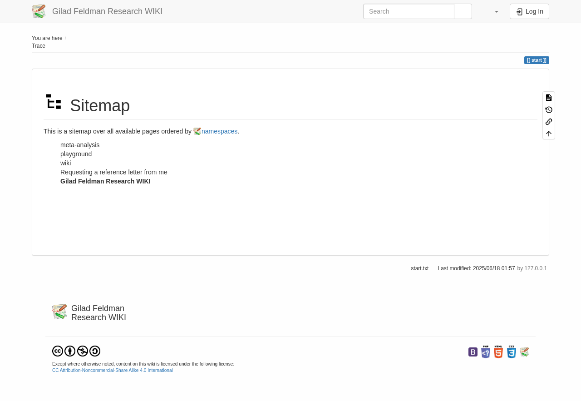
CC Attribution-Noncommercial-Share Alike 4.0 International (112, 370)
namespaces (219, 131)
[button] (492, 11)
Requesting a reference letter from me (113, 172)
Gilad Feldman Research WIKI (105, 181)
